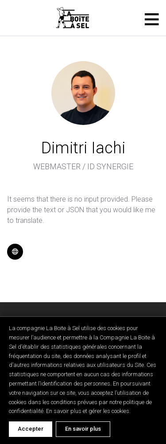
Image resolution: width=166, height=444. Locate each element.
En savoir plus (83, 428)
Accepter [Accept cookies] (30, 428)
